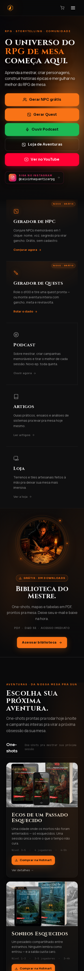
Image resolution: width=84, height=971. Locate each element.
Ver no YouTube (41, 159)
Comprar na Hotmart (33, 860)
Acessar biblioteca (42, 642)
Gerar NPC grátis (42, 99)
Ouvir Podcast (41, 129)
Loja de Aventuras (42, 144)
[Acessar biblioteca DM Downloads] (42, 542)
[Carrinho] (62, 8)
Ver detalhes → (23, 870)
